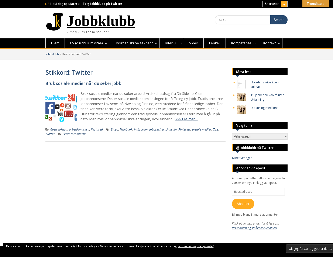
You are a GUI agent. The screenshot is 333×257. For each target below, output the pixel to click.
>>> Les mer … (186, 119)
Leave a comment (74, 134)
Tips (215, 129)
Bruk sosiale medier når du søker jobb (83, 83)
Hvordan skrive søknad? (134, 43)
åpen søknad (58, 129)
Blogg (114, 129)
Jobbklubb (101, 21)
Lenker (214, 43)
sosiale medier (201, 129)
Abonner (243, 204)
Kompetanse (241, 43)
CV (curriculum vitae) (86, 43)
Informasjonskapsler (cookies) (196, 246)
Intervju (171, 43)
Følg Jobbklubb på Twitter (102, 4)
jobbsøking (156, 129)
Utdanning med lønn (264, 108)
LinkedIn (171, 129)
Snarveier (272, 4)
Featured (97, 129)
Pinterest (184, 129)
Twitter (50, 134)
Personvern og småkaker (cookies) (254, 228)
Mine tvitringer (242, 158)
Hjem (55, 43)
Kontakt (269, 43)
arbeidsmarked (79, 129)
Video (193, 43)
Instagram (141, 129)
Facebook (126, 129)
